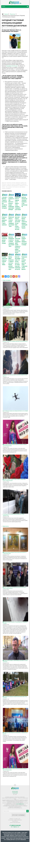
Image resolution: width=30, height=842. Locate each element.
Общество (14, 28)
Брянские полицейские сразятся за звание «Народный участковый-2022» (11, 241)
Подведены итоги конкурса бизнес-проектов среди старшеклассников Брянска (24, 263)
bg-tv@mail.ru (20, 803)
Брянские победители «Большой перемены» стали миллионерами (24, 202)
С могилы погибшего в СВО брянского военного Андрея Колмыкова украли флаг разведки (11, 203)
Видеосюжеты (6, 526)
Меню (3, 6)
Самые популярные (7, 280)
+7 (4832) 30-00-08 (15, 825)
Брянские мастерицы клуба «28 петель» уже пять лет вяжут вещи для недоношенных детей (17, 263)
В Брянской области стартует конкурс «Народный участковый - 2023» (11, 221)
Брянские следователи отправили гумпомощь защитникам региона (15, 341)
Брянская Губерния (15, 792)
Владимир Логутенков (11, 66)
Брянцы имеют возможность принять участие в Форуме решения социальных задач (11, 263)
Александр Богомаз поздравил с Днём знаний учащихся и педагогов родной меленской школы (18, 244)
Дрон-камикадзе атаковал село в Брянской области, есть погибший (15, 410)
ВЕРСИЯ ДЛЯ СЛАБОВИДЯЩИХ (18, 815)
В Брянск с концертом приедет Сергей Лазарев (4, 240)
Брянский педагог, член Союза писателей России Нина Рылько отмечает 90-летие (17, 223)
